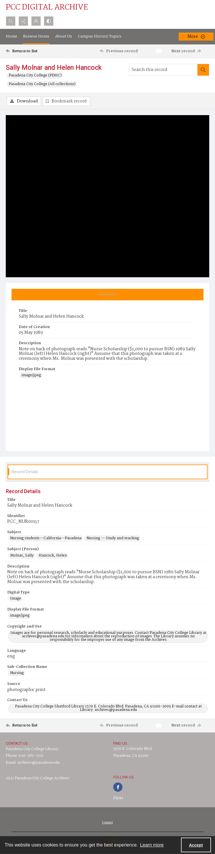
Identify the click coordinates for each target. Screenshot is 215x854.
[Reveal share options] (23, 21)
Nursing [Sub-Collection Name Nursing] (17, 673)
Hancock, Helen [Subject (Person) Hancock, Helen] (53, 556)
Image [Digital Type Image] (15, 599)
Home (11, 36)
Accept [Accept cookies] (196, 845)
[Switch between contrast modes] (48, 21)
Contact (107, 822)
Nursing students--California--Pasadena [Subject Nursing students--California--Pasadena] (46, 538)
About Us (63, 36)
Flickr (118, 798)
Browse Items (36, 36)
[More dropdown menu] (196, 37)
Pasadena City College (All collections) (42, 84)
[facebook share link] (117, 787)
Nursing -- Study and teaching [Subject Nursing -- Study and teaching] (112, 538)
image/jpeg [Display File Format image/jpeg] (31, 375)
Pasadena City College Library (32, 749)
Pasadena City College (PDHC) (35, 75)
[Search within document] (203, 70)
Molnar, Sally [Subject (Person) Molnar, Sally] (22, 556)
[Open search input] (10, 21)
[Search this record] (163, 70)
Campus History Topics (99, 36)
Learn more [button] (152, 844)
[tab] (107, 294)
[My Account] (36, 21)
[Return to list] (32, 51)
